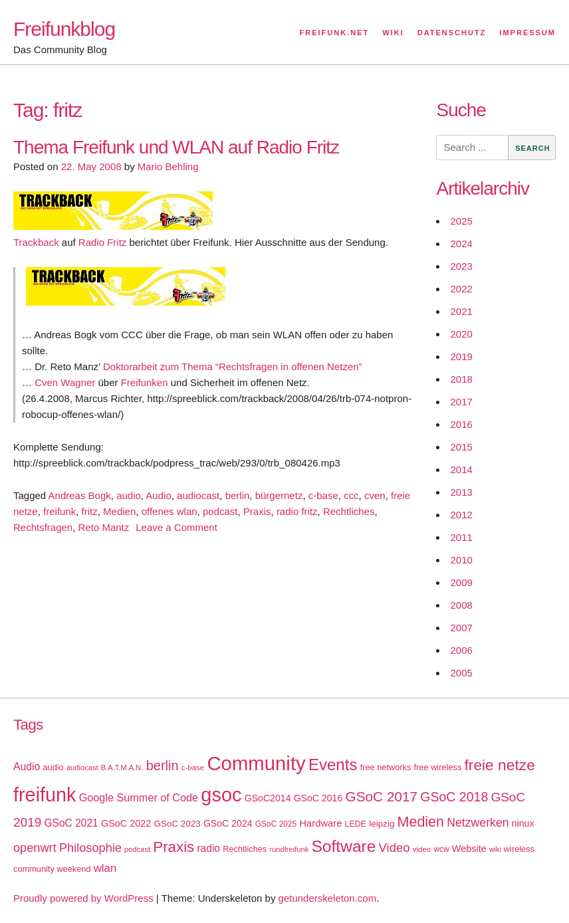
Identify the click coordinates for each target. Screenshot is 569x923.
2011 (461, 537)
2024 (461, 243)
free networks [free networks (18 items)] (385, 767)
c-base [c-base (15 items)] (192, 767)
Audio (158, 495)
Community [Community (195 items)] (256, 763)
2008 (461, 605)
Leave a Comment (176, 527)
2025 (461, 221)
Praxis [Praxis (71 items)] (173, 847)
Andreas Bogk (80, 495)
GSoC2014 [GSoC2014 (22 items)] (268, 798)
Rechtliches (349, 511)
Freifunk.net (335, 33)
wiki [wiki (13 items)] (495, 849)
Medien (119, 511)
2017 (461, 401)
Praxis (257, 511)
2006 (461, 650)
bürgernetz (279, 495)
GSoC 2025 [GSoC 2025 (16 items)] (276, 824)
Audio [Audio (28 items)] (26, 766)
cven (375, 495)
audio (128, 495)
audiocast (198, 495)
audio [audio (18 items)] (53, 767)
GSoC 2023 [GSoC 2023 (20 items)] (177, 824)
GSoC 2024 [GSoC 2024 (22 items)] (228, 823)
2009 (461, 582)
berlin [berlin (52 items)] (162, 765)
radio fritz (297, 511)
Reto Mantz (104, 527)
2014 (461, 469)
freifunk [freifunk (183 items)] (44, 794)
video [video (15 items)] (422, 849)
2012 (461, 514)
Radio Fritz (102, 242)
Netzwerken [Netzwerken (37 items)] (478, 822)
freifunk (59, 511)
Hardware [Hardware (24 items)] (320, 823)
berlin (237, 495)
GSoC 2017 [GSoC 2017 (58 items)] (381, 796)
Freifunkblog (64, 29)
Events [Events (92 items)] (333, 764)
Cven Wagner (65, 382)
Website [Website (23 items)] (469, 848)
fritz (90, 511)
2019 (461, 356)
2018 (461, 379)
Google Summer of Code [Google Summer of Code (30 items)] (138, 797)
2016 (461, 424)
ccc (351, 495)
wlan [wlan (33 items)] (105, 868)
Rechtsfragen (42, 527)
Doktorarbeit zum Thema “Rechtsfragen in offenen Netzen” (232, 366)
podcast (220, 511)
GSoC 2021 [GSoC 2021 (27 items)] (71, 823)
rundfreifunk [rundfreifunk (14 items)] (288, 849)
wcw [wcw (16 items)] (441, 849)
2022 (461, 288)
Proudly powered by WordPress (83, 898)
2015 (461, 447)
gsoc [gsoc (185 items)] (221, 794)
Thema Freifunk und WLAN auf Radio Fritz (176, 147)
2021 (461, 311)
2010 (461, 559)
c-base (323, 495)
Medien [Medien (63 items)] (421, 822)
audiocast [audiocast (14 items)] (82, 767)
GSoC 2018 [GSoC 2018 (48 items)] (454, 796)
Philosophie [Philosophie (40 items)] (90, 848)
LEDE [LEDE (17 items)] (356, 824)
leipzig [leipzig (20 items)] (381, 824)
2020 (461, 334)
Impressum (527, 33)
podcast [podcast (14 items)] (137, 849)
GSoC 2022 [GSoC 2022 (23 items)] (126, 823)
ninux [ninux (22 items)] (523, 823)
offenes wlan (169, 511)
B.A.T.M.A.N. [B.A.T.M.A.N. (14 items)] (122, 767)
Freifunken (144, 382)
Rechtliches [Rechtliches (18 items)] (245, 849)
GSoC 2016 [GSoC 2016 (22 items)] (318, 798)
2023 (461, 266)
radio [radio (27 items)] (208, 848)
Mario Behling (168, 166)
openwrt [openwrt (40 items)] (35, 848)
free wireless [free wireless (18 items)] (438, 767)
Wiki (392, 33)
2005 (461, 672)
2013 (461, 492)
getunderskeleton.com (328, 898)
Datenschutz (452, 33)
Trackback (36, 242)
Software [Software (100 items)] (343, 846)
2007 (461, 627)
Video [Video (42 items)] (394, 848)
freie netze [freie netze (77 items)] (499, 764)
